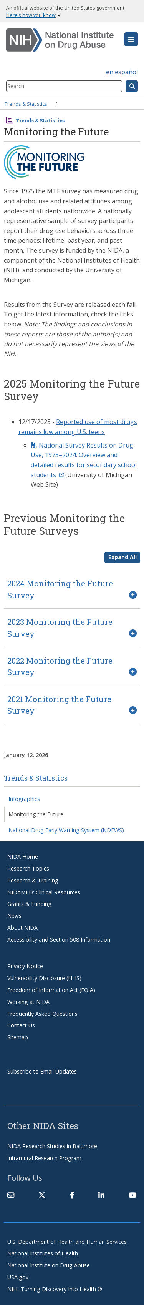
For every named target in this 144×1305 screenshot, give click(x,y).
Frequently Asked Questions (42, 1013)
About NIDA (22, 927)
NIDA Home (22, 856)
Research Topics (28, 868)
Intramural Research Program (44, 1158)
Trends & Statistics (26, 103)
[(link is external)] (41, 1195)
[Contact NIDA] (10, 1195)
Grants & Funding (29, 903)
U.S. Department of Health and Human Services (67, 1241)
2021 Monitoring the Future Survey (59, 705)
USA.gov (17, 1277)
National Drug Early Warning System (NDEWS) (66, 830)
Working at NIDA (28, 1001)
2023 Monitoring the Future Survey (60, 627)
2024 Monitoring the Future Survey (60, 589)
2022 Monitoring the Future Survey (60, 666)
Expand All (122, 557)
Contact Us (21, 1025)
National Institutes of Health (42, 1253)
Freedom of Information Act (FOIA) (51, 990)
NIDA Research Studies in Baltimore (52, 1146)
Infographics (24, 798)
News (14, 915)
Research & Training (32, 880)
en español (122, 72)
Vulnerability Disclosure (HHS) (44, 978)
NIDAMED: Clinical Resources (43, 892)
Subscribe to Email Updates (42, 1071)
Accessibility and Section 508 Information (58, 939)
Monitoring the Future (35, 814)
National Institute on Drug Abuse (48, 1265)
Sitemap (17, 1037)
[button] (131, 39)
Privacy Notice (25, 966)
